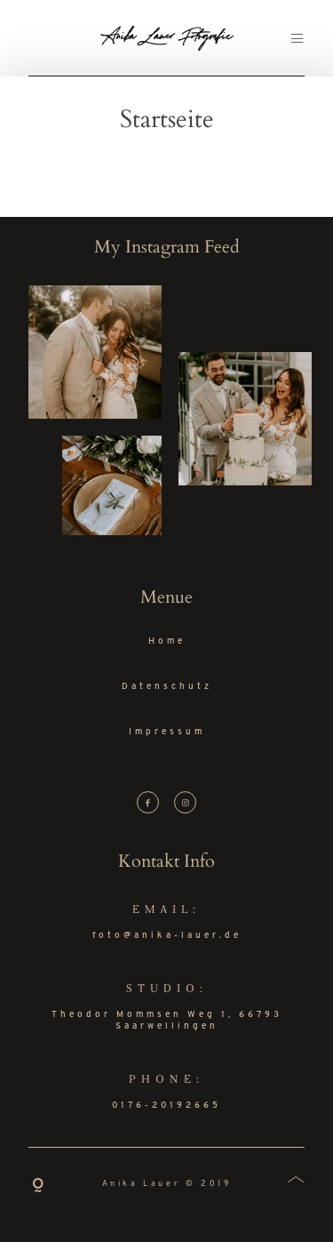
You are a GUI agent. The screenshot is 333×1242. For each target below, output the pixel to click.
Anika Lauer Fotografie (166, 38)
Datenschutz (167, 687)
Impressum (167, 732)
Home (167, 641)
